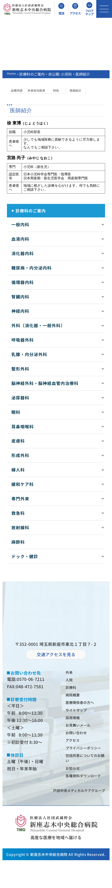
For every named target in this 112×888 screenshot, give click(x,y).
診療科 (72, 690)
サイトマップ (79, 716)
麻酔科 (18, 542)
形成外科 (20, 455)
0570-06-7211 (30, 679)
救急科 (18, 513)
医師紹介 (75, 90)
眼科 (15, 412)
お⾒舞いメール (81, 733)
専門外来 (20, 499)
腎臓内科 (20, 297)
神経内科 (20, 311)
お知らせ (74, 789)
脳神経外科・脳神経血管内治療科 (45, 383)
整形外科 (20, 369)
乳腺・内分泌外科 (29, 354)
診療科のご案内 (33, 74)
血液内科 (20, 239)
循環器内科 (22, 282)
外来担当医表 (36, 90)
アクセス (74, 750)
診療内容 (17, 90)
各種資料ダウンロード (85, 800)
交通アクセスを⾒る (56, 654)
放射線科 (20, 527)
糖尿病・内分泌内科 (31, 268)
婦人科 (18, 470)
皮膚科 (18, 441)
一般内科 (20, 224)
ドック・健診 (24, 556)
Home (12, 74)
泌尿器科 (20, 398)
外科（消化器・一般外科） (38, 325)
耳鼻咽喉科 (22, 426)
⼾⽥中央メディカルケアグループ (73, 818)
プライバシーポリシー (85, 762)
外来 (70, 673)
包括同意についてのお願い (85, 777)
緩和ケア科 (22, 484)
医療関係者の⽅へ (83, 707)
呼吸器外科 (22, 340)
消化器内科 (22, 253)
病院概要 (74, 699)
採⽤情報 (74, 724)
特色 (56, 90)
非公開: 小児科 (62, 74)
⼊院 (70, 681)
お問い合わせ (79, 742)
